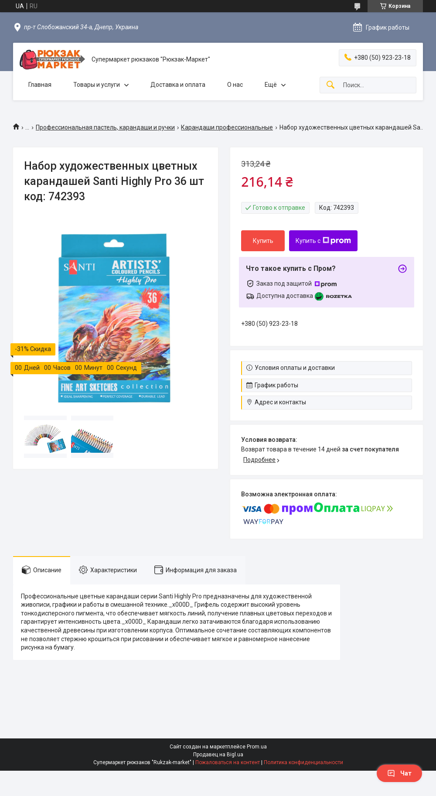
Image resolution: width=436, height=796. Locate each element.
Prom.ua (257, 747)
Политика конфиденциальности (303, 762)
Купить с (323, 241)
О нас (235, 84)
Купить (263, 240)
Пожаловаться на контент (227, 762)
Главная (39, 84)
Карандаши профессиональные (227, 127)
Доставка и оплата (177, 84)
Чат (399, 773)
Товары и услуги (96, 84)
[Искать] (330, 85)
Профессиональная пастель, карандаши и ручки (105, 127)
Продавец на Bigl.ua (218, 755)
